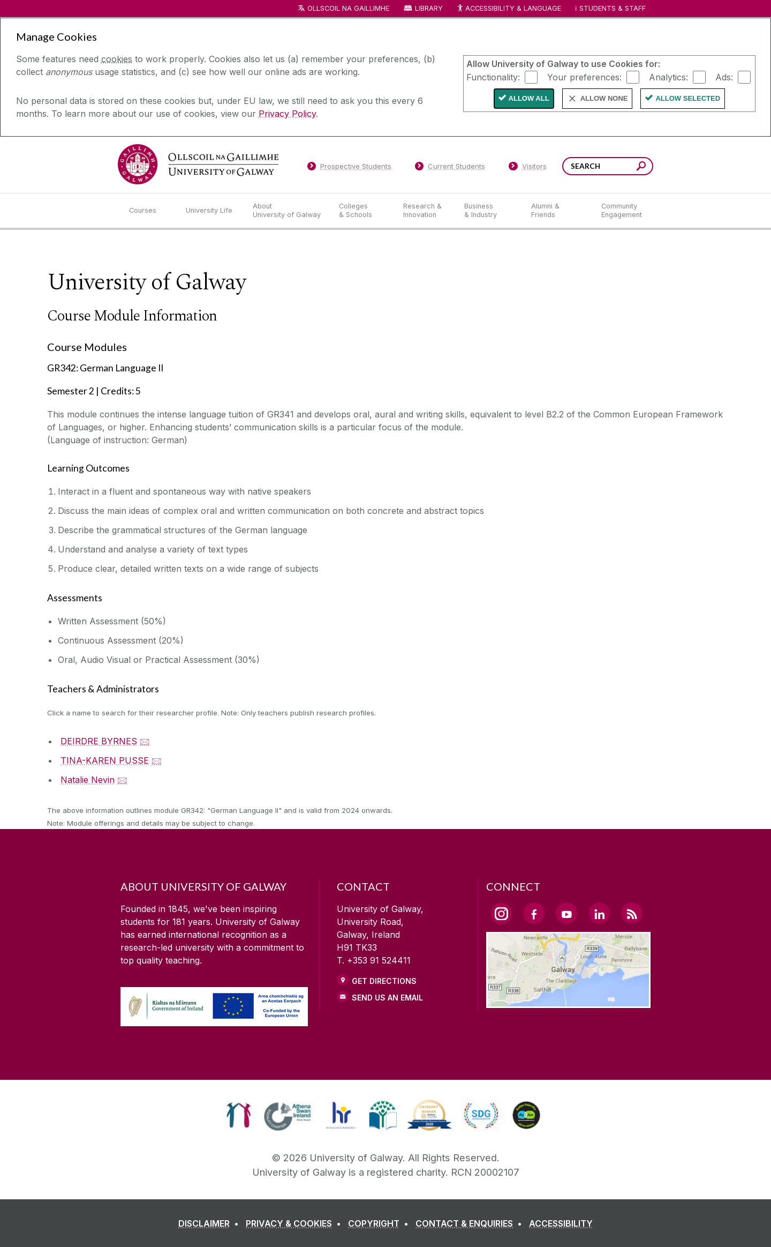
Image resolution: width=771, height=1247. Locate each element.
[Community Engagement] (622, 210)
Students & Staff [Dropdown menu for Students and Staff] (612, 8)
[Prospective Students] (349, 168)
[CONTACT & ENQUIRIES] (470, 1223)
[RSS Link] (631, 913)
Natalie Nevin (88, 779)
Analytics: (668, 76)
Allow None (604, 98)
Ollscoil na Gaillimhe (348, 8)
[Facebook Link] (534, 913)
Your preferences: (584, 76)
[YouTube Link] (566, 913)
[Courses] (148, 210)
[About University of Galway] (287, 210)
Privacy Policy (287, 113)
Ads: (724, 76)
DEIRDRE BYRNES (99, 741)
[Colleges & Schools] (362, 210)
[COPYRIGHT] (380, 1223)
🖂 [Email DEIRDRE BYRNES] (145, 741)
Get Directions (384, 980)
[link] (238, 1115)
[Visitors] (527, 168)
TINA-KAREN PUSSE (105, 760)
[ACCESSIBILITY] (561, 1223)
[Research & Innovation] (425, 210)
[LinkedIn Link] (599, 913)
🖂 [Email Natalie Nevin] (122, 779)
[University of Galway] (198, 164)
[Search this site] (641, 167)
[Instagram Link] (501, 913)
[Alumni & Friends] (558, 210)
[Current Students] (450, 168)
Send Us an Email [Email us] (387, 997)
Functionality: (493, 76)
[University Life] (210, 210)
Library (429, 8)
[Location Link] (568, 1001)
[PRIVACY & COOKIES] (295, 1223)
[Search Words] (607, 166)
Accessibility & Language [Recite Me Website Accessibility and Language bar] (509, 8)
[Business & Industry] (489, 210)
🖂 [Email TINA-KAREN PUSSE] (157, 760)
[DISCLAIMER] (210, 1223)
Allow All (529, 98)
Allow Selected (687, 98)
